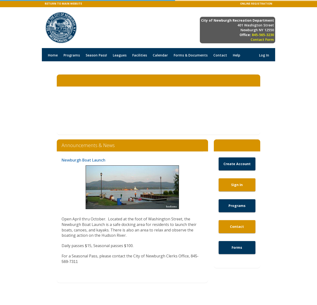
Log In (264, 55)
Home (53, 55)
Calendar (160, 55)
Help (236, 55)
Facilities (139, 55)
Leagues (120, 55)
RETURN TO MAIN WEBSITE (63, 3)
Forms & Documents (191, 55)
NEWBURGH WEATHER (158, 111)
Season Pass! (96, 55)
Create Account (237, 164)
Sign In (237, 184)
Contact (220, 55)
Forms (237, 247)
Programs (71, 55)
